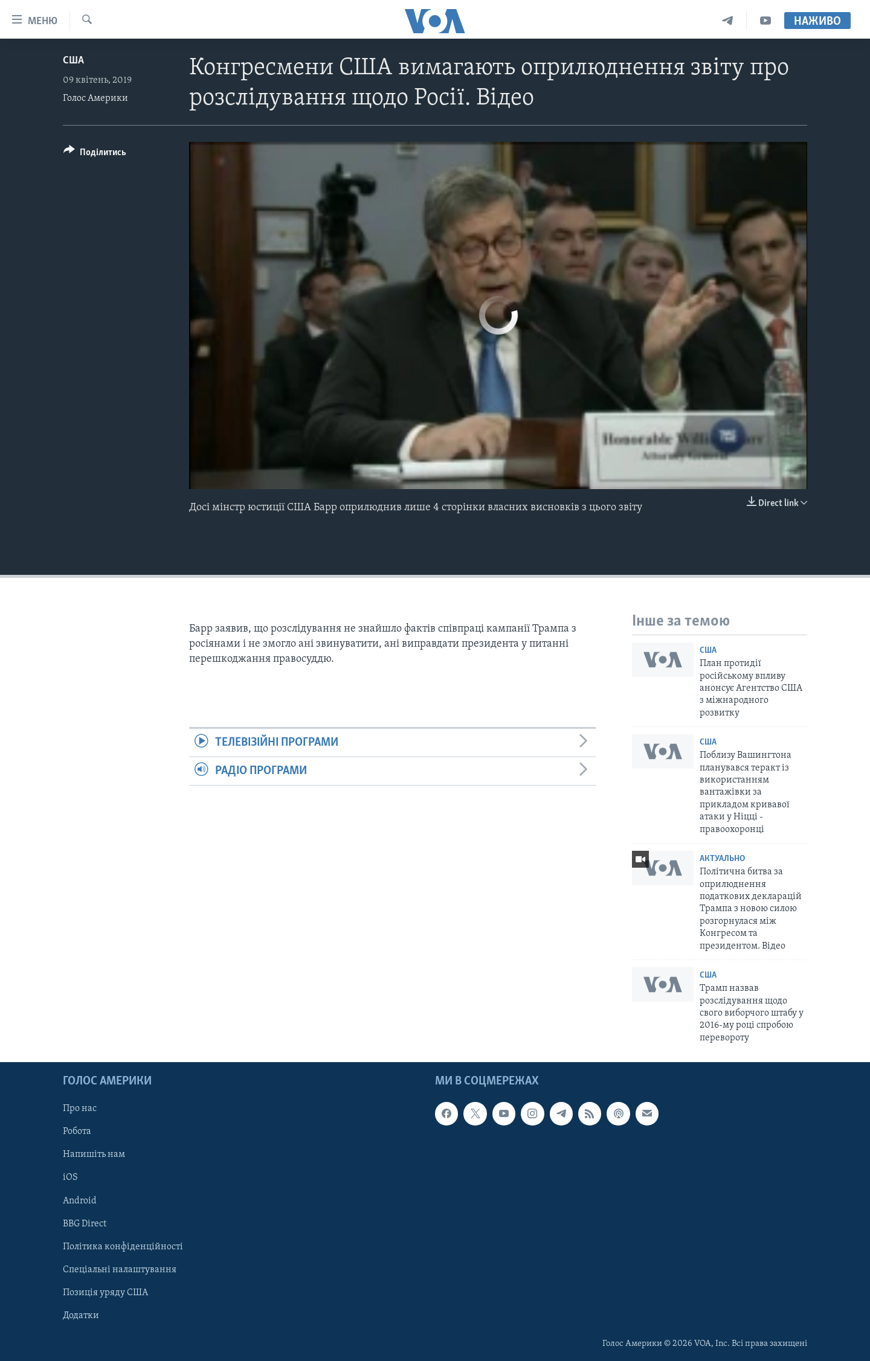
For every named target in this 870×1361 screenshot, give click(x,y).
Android (80, 1201)
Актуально (722, 858)
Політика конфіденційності (123, 1247)
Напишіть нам (94, 1155)
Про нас (80, 1108)
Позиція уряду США (105, 1293)
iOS (70, 1178)
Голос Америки (95, 98)
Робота (77, 1131)
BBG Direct (84, 1224)
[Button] (94, 154)
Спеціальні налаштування (119, 1270)
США (73, 60)
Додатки (81, 1316)
